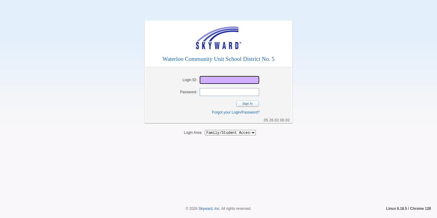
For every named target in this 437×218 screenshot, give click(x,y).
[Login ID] (229, 80)
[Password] (229, 92)
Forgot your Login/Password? (236, 112)
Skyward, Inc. (209, 198)
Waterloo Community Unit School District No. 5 (218, 59)
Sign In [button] (247, 103)
